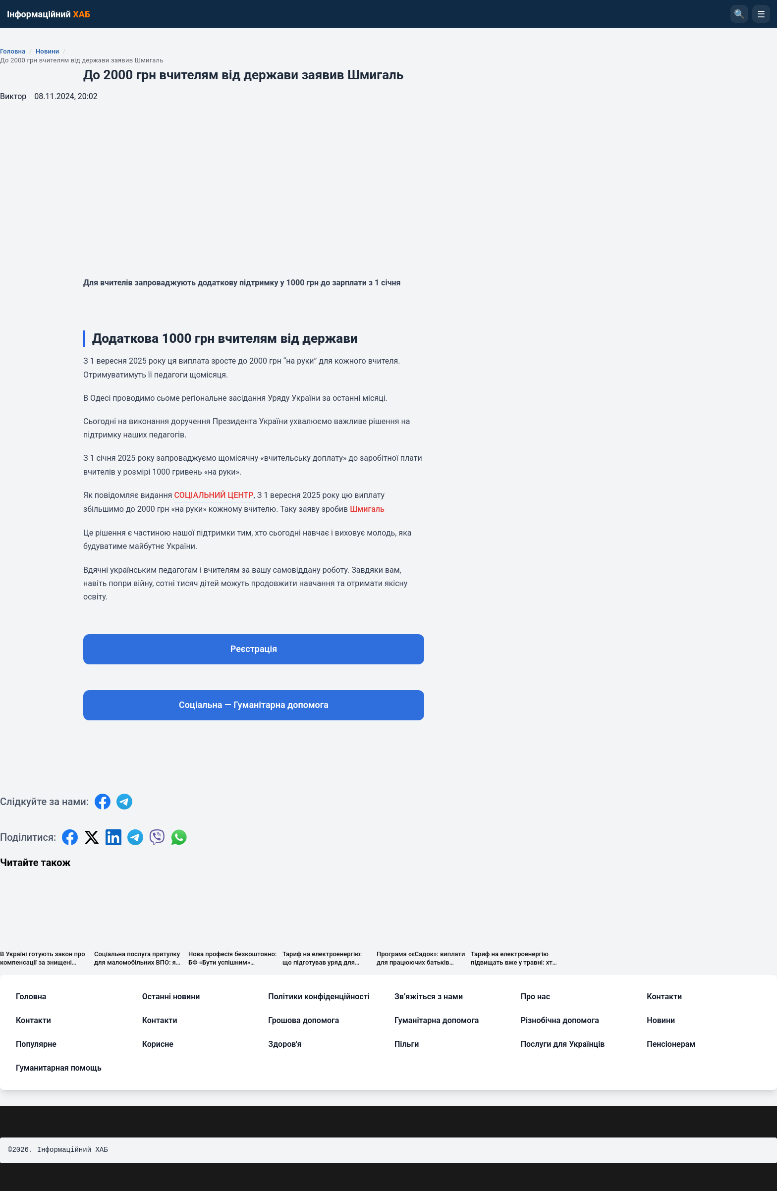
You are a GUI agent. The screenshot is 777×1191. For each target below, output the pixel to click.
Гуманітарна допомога (436, 1020)
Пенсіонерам (671, 1044)
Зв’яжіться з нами (428, 996)
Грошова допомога (303, 1020)
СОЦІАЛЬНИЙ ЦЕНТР (213, 495)
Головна (12, 51)
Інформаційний (48, 14)
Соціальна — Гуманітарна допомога (254, 705)
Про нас (535, 996)
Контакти (664, 996)
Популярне (36, 1044)
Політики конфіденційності (319, 996)
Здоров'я (284, 1044)
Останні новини (171, 996)
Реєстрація (253, 649)
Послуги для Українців (563, 1044)
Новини (47, 51)
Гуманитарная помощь (59, 1068)
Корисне (157, 1044)
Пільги (406, 1044)
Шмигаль (367, 509)
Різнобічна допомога (560, 1020)
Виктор (13, 96)
